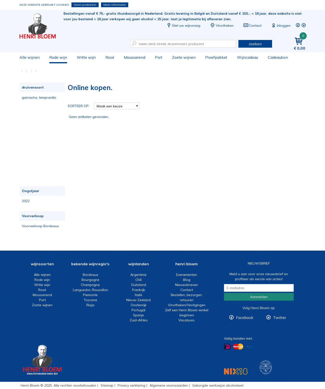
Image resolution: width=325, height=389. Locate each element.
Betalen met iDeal (227, 347)
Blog (186, 280)
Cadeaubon (278, 57)
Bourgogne (90, 280)
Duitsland (138, 285)
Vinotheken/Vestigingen (186, 305)
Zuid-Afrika (138, 320)
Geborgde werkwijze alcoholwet (217, 385)
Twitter (279, 317)
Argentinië (138, 274)
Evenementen (186, 274)
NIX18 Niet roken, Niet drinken (236, 371)
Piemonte (90, 295)
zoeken (255, 43)
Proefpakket (216, 57)
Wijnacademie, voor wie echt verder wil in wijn (266, 367)
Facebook (244, 317)
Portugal (138, 310)
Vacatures (186, 320)
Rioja (90, 305)
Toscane (90, 300)
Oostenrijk (139, 305)
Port (158, 57)
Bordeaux (90, 274)
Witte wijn (86, 57)
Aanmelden (259, 297)
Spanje (138, 315)
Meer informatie (114, 4)
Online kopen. (40, 26)
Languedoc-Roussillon (90, 290)
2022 (26, 201)
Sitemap (107, 385)
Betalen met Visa (250, 347)
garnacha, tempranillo (39, 97)
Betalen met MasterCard (238, 347)
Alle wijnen (29, 57)
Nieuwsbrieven (186, 285)
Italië (138, 295)
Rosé (109, 57)
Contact (252, 25)
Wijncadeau (247, 57)
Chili (138, 280)
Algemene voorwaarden (169, 385)
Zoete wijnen (184, 57)
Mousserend (134, 57)
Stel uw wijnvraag (183, 25)
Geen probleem (85, 4)
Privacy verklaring (131, 385)
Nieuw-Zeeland (138, 300)
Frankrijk (138, 290)
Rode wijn (58, 57)
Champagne (90, 285)
